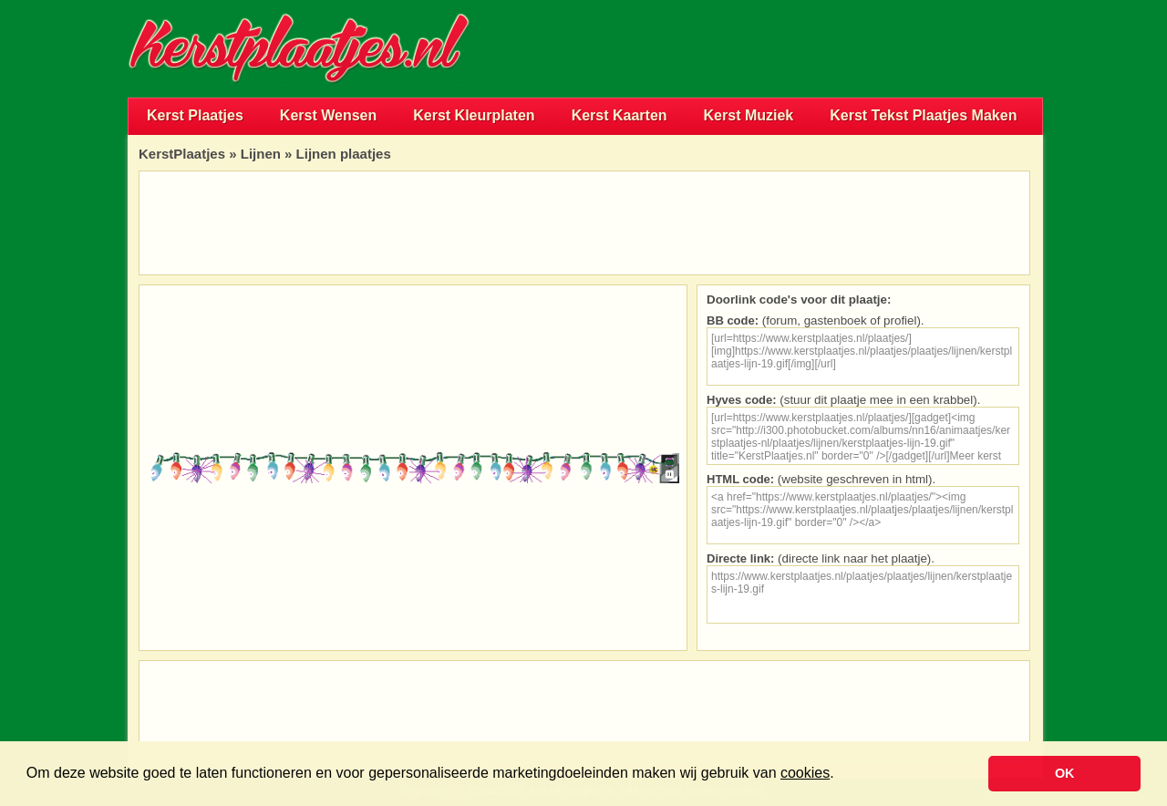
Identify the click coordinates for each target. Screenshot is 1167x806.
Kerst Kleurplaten (473, 115)
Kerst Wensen (328, 115)
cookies (805, 772)
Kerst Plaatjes (195, 115)
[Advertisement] (829, 48)
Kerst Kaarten (619, 115)
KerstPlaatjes (182, 153)
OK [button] (1065, 773)
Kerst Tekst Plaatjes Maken (923, 115)
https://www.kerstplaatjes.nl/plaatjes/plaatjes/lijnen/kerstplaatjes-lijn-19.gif (863, 594)
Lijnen (261, 153)
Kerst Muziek (749, 115)
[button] (840, 775)
